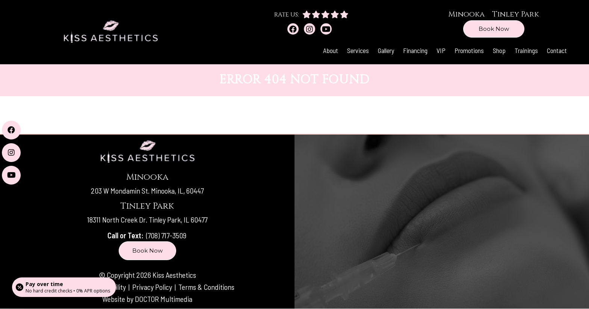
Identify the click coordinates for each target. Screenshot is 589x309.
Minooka (466, 14)
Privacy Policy (153, 286)
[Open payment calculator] (64, 287)
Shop (499, 50)
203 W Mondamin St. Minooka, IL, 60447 (147, 190)
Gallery (386, 50)
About (330, 50)
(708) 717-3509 (166, 235)
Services (358, 50)
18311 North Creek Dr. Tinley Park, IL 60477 (147, 219)
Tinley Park (515, 14)
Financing (415, 50)
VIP (441, 50)
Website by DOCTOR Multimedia (147, 298)
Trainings (526, 50)
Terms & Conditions (206, 286)
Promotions (469, 50)
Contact (557, 50)
